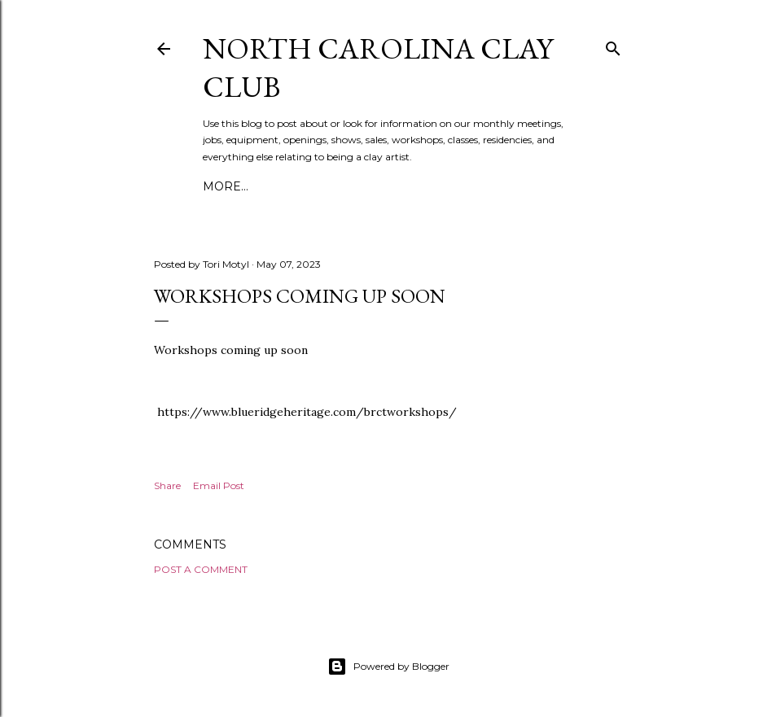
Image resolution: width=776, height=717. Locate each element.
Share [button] (167, 485)
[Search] (613, 45)
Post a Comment (201, 569)
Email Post (218, 485)
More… (225, 186)
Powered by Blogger (388, 666)
